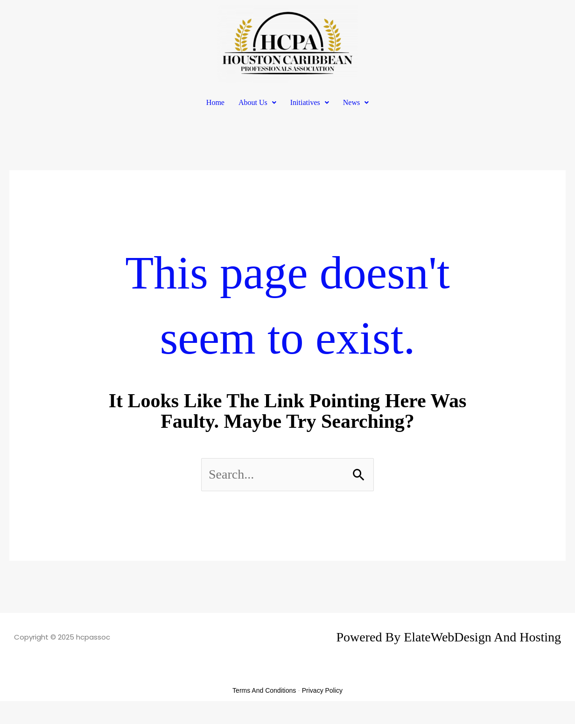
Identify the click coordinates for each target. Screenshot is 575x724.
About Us (257, 102)
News (356, 102)
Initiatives (309, 102)
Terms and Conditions (264, 690)
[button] (257, 102)
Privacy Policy (322, 690)
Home (215, 102)
